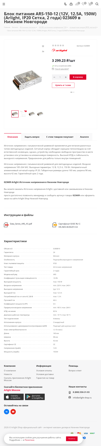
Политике (29, 440)
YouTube (13, 411)
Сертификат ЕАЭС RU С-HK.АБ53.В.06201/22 (70, 225)
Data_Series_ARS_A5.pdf (21, 223)
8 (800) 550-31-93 (81, 392)
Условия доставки (45, 374)
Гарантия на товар (45, 378)
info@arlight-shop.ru (82, 397)
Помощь (73, 365)
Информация (43, 365)
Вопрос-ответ (75, 370)
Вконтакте (6, 411)
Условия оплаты (44, 370)
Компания (9, 365)
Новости (8, 374)
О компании (10, 370)
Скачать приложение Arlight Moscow (17, 379)
